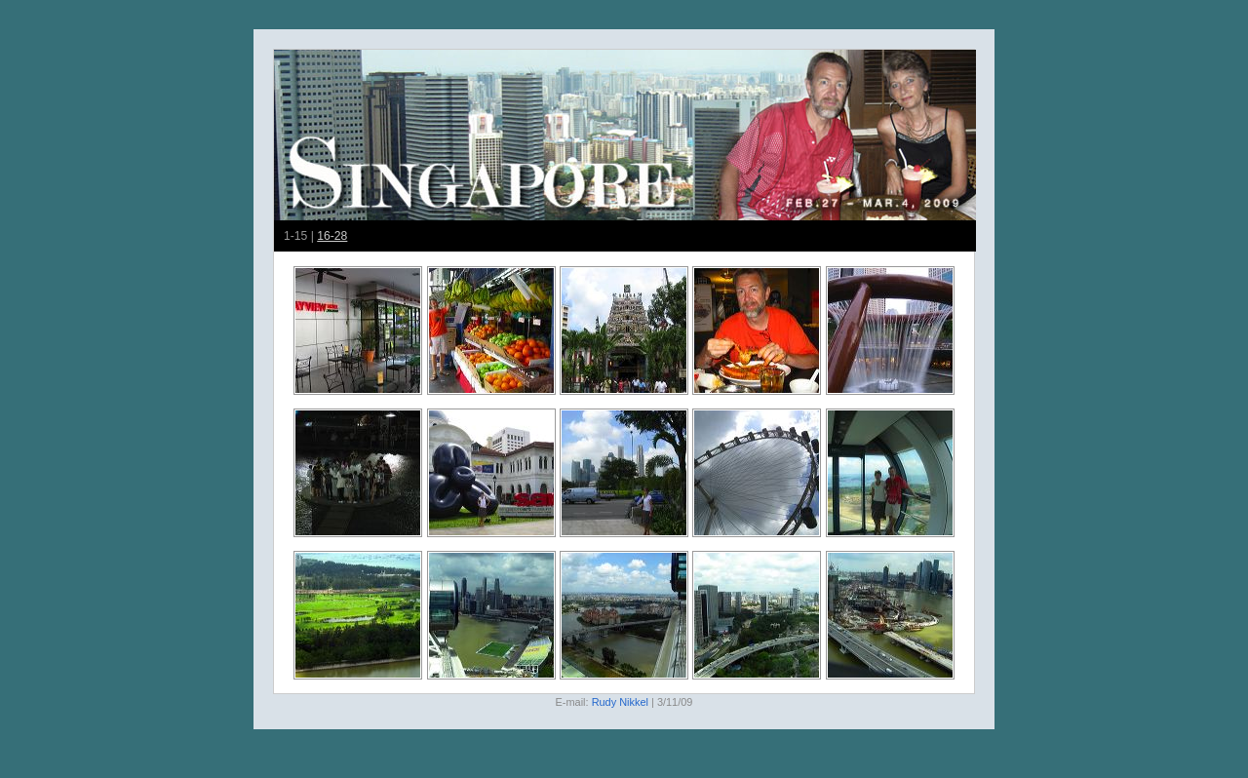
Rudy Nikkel (620, 702)
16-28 (332, 236)
